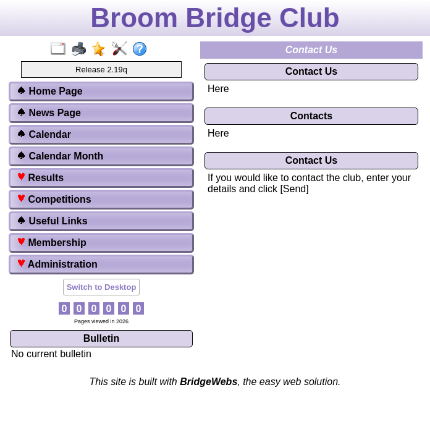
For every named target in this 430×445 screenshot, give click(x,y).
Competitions (54, 199)
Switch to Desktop (102, 287)
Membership (51, 242)
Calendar (44, 134)
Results (40, 177)
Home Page (50, 91)
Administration (57, 264)
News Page (49, 113)
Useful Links (52, 221)
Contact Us (311, 71)
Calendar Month (60, 156)
